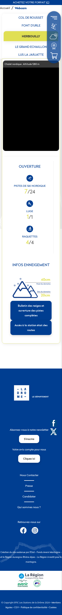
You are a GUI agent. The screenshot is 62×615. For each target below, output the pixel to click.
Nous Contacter (29, 475)
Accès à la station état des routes (31, 327)
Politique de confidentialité (34, 607)
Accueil (5, 8)
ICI (47, 2)
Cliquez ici (29, 458)
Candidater (29, 496)
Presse (29, 486)
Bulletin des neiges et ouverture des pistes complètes (31, 310)
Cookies (53, 607)
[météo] (54, 28)
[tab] (31, 17)
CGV (16, 607)
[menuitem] (54, 26)
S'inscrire (29, 439)
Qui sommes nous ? (29, 507)
